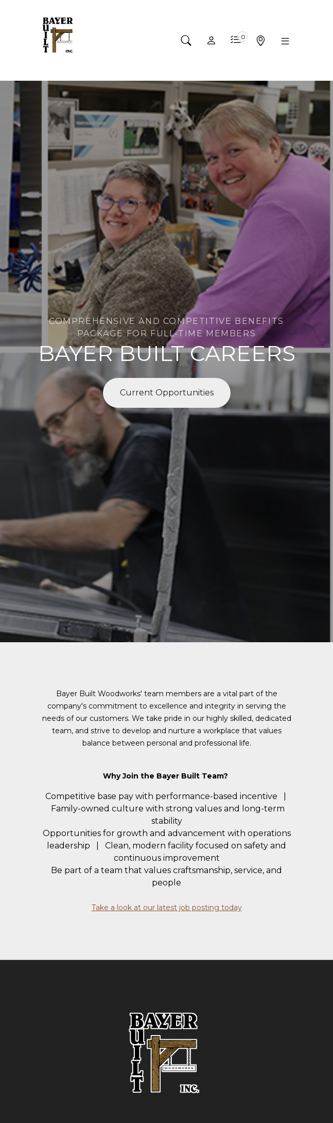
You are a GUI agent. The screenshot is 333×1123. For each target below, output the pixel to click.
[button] (186, 40)
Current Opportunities (167, 392)
